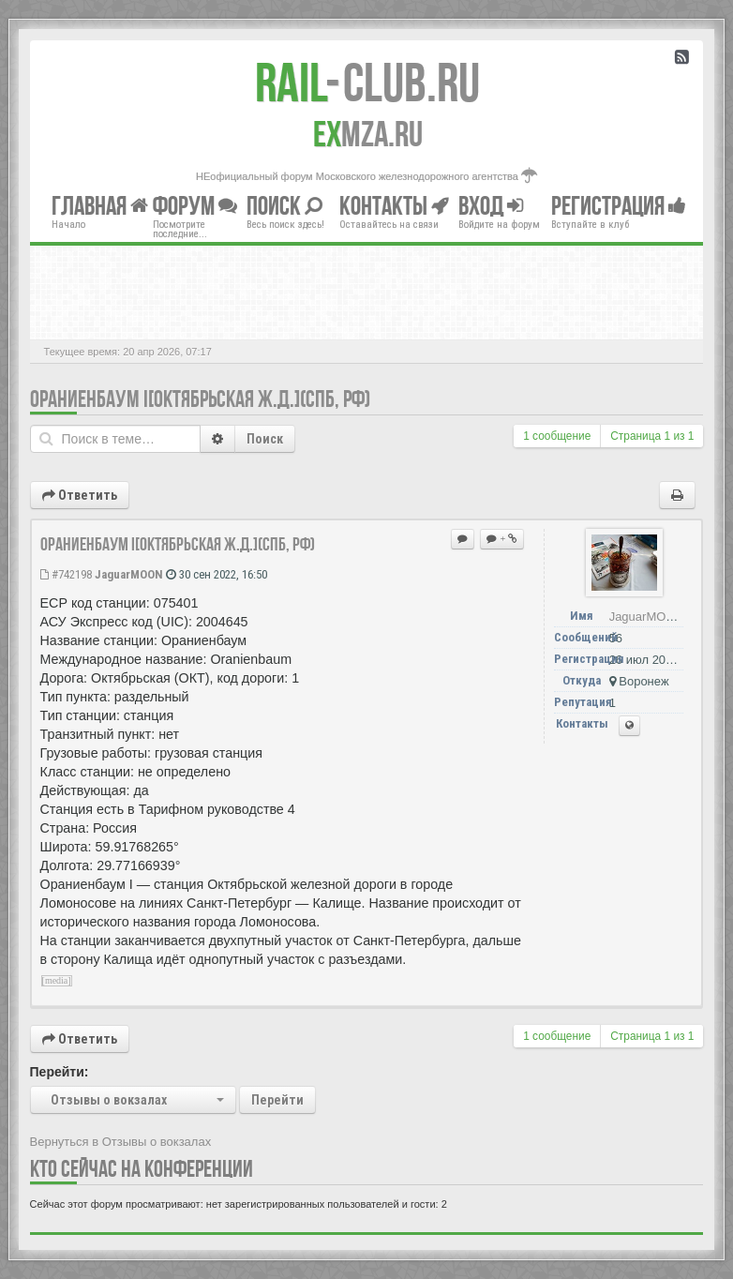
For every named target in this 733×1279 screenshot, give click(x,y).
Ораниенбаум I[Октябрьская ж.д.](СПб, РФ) (200, 399)
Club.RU (367, 82)
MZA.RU (368, 134)
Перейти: (59, 1071)
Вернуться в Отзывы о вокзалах (121, 1142)
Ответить (79, 495)
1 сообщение (557, 436)
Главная (100, 205)
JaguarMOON (129, 574)
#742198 (66, 574)
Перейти (277, 1099)
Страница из (652, 436)
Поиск (265, 438)
